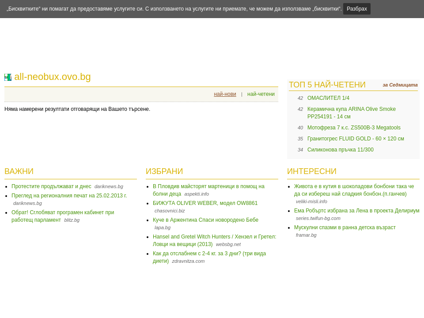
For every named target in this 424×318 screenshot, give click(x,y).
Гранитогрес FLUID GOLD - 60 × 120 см (355, 139)
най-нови (225, 94)
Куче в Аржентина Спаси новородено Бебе (205, 220)
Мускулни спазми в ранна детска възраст (345, 227)
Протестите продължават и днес (51, 186)
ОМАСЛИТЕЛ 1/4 (328, 98)
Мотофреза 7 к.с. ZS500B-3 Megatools (354, 128)
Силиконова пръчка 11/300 (340, 150)
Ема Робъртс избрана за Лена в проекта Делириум (357, 211)
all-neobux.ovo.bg (52, 76)
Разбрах (357, 9)
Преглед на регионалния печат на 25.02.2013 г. (69, 196)
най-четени (261, 94)
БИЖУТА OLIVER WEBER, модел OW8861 (205, 203)
